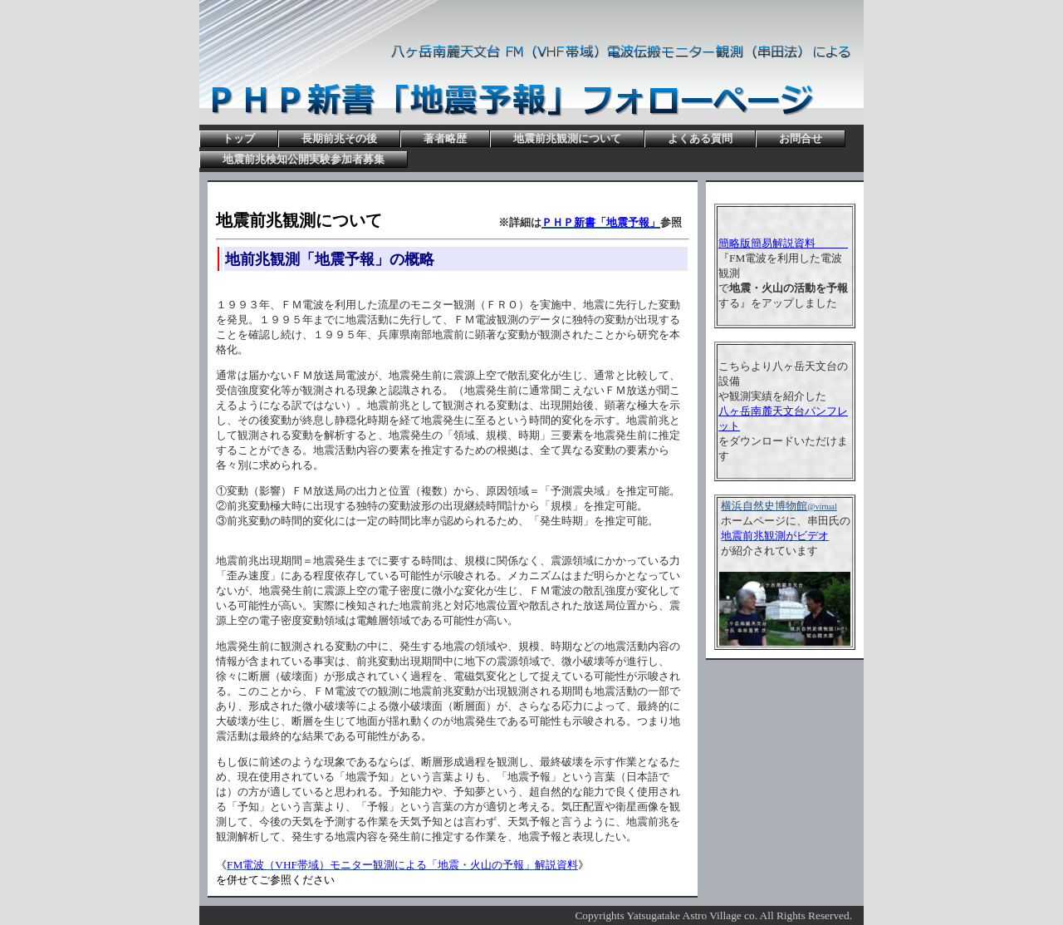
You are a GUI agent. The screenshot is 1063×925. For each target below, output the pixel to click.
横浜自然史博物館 (778, 505)
